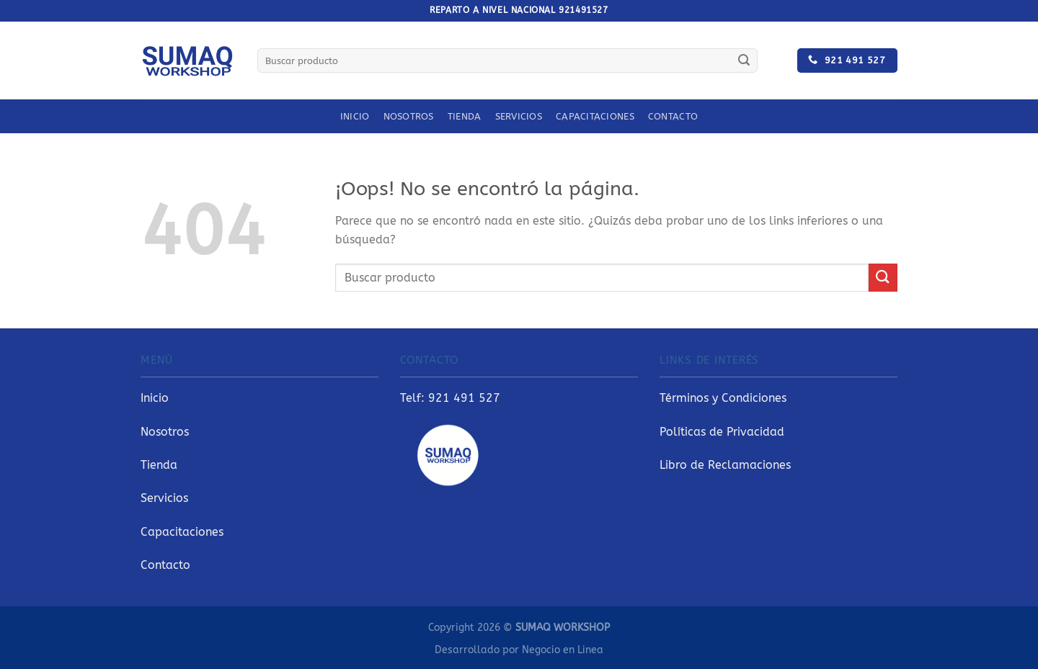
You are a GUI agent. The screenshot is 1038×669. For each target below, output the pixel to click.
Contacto (673, 116)
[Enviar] (744, 60)
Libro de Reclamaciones (725, 465)
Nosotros (408, 116)
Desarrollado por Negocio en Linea (519, 650)
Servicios (518, 116)
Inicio (355, 116)
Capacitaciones (595, 116)
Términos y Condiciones (723, 398)
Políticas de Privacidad (722, 432)
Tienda (465, 116)
